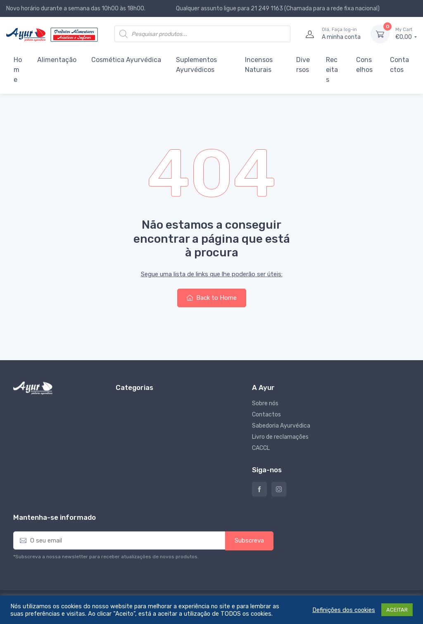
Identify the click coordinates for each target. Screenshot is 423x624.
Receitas (332, 70)
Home (18, 70)
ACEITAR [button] (397, 610)
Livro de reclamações (280, 436)
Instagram (279, 489)
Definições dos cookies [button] (343, 610)
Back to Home (212, 297)
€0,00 (406, 33)
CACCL (261, 448)
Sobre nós (265, 403)
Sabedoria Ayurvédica (281, 425)
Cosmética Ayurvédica (126, 60)
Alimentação (56, 60)
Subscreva (249, 540)
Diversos (303, 65)
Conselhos (364, 65)
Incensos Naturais (259, 65)
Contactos (399, 65)
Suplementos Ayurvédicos (196, 65)
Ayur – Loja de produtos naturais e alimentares (259, 489)
